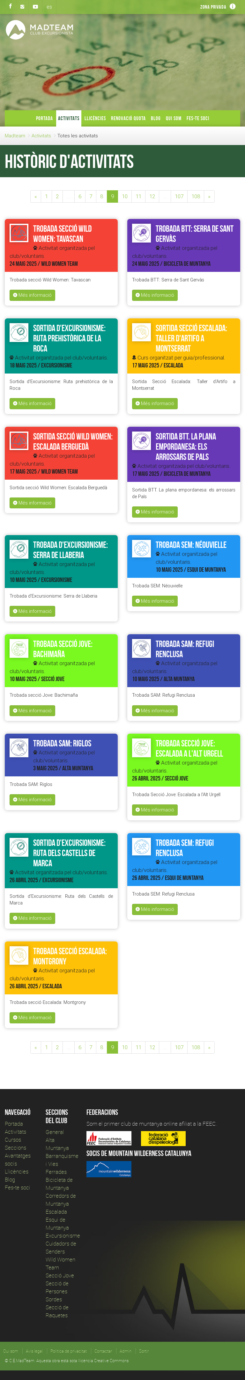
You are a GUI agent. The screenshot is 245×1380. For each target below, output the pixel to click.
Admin (125, 1351)
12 (152, 196)
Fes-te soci (198, 118)
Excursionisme (63, 1235)
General (55, 1132)
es (49, 7)
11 (138, 196)
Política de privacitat (68, 1351)
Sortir (144, 1351)
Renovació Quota (128, 118)
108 (195, 196)
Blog (156, 118)
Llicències (95, 118)
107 (179, 196)
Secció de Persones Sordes (57, 1291)
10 (125, 196)
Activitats (68, 118)
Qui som (174, 118)
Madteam (15, 136)
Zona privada (213, 7)
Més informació (32, 295)
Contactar (103, 1351)
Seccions (15, 1147)
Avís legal (34, 1351)
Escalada (56, 1211)
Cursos (13, 1139)
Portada (44, 118)
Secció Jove (60, 1275)
